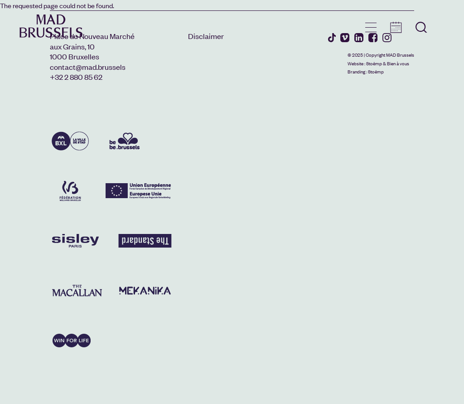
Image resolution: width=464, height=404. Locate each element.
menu (371, 27)
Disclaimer (206, 36)
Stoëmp (374, 63)
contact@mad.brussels (88, 67)
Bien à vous (398, 63)
